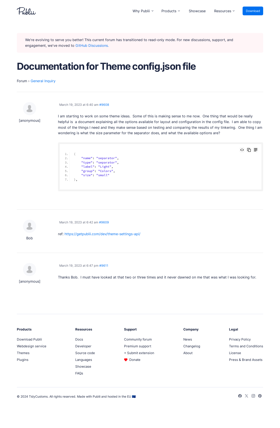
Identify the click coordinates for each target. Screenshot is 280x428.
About (187, 353)
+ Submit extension (139, 353)
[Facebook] (240, 396)
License (235, 353)
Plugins (22, 360)
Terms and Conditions (246, 346)
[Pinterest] (260, 396)
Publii (96, 396)
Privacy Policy (240, 339)
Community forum (138, 339)
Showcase (197, 11)
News (187, 339)
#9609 (104, 222)
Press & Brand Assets (245, 360)
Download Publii (29, 339)
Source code (85, 353)
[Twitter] (246, 396)
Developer (83, 346)
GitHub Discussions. (92, 45)
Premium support (137, 346)
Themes (23, 353)
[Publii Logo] (26, 11)
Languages (83, 360)
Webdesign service (31, 346)
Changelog (191, 346)
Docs (79, 339)
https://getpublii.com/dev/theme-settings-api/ (102, 234)
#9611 (103, 265)
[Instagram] (253, 396)
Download (253, 11)
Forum (22, 81)
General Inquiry (43, 81)
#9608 (104, 104)
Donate (134, 360)
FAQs (79, 373)
